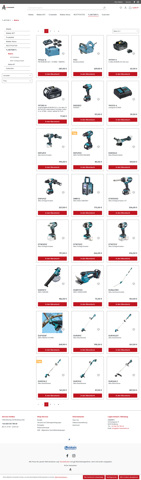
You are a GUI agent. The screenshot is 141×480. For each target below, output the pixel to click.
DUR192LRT (114, 336)
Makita (8, 29)
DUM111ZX (77, 290)
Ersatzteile (10, 37)
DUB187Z (42, 290)
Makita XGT (10, 33)
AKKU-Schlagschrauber (17, 60)
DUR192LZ (42, 381)
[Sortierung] (126, 31)
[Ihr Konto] (125, 8)
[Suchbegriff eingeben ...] (64, 8)
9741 (75, 60)
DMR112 (76, 199)
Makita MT (11, 64)
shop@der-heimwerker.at (120, 428)
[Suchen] (104, 8)
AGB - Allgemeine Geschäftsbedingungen (51, 430)
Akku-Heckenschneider (116, 292)
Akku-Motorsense (114, 383)
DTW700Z (77, 244)
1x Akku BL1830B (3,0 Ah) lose (119, 62)
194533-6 (113, 105)
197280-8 (42, 105)
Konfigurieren (112, 477)
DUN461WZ (114, 290)
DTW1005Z (113, 199)
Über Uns (76, 420)
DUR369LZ (113, 381)
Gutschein (10, 68)
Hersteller (17, 75)
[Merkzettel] (121, 8)
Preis (17, 81)
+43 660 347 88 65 (9, 424)
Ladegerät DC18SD (115, 107)
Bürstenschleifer (78, 62)
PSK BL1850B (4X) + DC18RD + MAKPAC (51, 62)
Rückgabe (40, 425)
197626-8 (42, 60)
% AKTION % (11, 50)
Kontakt (39, 420)
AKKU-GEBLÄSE (43, 292)
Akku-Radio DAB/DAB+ (80, 201)
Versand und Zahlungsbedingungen (49, 422)
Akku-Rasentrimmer (79, 338)
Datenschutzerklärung (80, 422)
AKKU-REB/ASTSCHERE (46, 338)
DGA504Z (113, 153)
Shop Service (42, 417)
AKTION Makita (14, 57)
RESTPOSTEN (11, 46)
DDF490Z (77, 153)
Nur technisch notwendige (93, 477)
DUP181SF (42, 336)
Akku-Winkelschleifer (116, 155)
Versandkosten (65, 462)
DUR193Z (77, 381)
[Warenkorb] (134, 8)
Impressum (76, 425)
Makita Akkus (11, 41)
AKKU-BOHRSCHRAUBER (81, 155)
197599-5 (113, 60)
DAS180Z (77, 105)
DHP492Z (42, 199)
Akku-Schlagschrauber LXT (118, 201)
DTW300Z (42, 244)
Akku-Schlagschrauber (45, 201)
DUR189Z (77, 336)
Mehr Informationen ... (61, 477)
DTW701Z (113, 244)
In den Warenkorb (52, 74)
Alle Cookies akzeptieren (129, 477)
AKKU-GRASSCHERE (80, 292)
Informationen (78, 417)
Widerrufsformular (43, 427)
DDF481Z (42, 153)
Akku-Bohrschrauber (45, 155)
